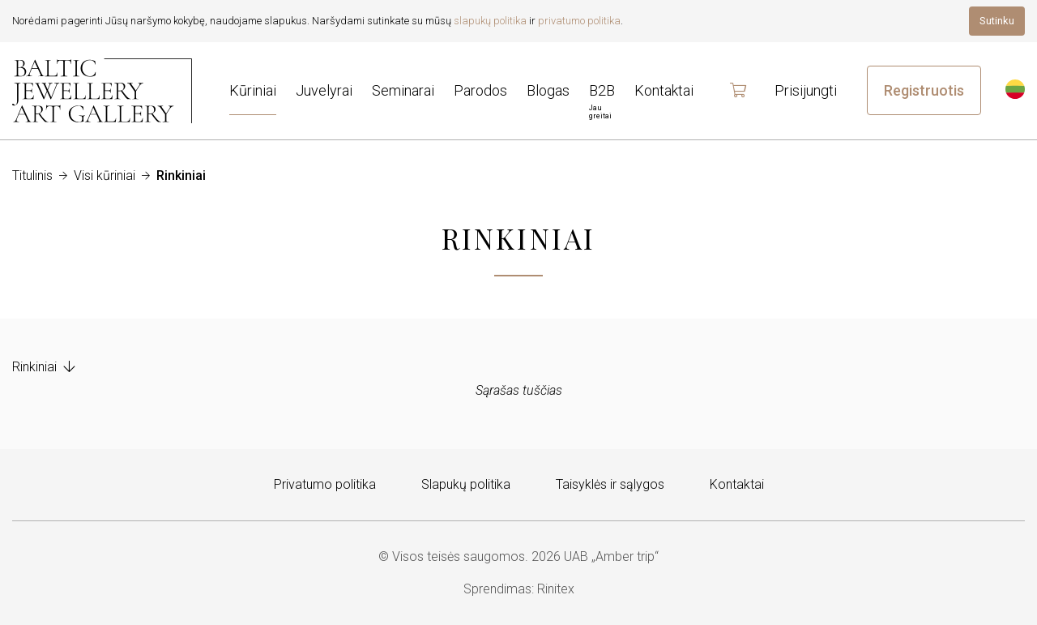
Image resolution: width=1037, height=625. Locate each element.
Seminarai (403, 90)
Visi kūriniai (104, 175)
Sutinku (996, 21)
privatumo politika (579, 21)
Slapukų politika (465, 484)
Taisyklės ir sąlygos (610, 484)
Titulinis (32, 175)
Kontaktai (737, 484)
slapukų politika (490, 21)
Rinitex (555, 589)
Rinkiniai (43, 367)
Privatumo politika (325, 484)
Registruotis (924, 90)
